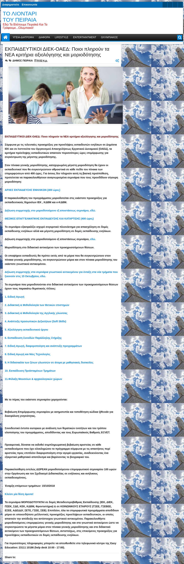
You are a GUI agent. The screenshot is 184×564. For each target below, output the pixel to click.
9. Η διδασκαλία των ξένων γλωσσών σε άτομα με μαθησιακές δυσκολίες (49, 362)
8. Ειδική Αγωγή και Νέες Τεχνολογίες (27, 354)
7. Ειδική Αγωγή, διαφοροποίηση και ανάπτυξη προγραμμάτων (43, 345)
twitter (165, 5)
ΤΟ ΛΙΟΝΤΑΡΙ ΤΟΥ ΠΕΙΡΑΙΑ (20, 16)
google (175, 5)
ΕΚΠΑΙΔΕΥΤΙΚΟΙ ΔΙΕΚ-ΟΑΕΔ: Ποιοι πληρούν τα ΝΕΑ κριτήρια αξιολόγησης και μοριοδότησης (57, 51)
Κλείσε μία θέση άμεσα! (19, 494)
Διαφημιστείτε (10, 4)
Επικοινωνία (29, 4)
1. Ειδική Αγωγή (14, 296)
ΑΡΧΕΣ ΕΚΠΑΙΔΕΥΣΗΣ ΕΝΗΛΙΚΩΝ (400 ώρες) (32, 189)
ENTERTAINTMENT (84, 37)
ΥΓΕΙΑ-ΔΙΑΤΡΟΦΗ (23, 37)
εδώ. (93, 239)
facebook (170, 5)
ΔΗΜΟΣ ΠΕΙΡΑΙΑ (22, 60)
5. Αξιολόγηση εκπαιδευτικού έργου (26, 329)
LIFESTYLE (61, 37)
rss (180, 5)
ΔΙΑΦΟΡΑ (44, 37)
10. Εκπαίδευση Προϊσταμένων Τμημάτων (30, 370)
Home (5, 37)
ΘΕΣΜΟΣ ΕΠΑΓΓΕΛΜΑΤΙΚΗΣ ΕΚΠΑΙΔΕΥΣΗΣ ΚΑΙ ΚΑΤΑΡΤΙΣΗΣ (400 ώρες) (49, 218)
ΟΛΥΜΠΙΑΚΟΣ (109, 37)
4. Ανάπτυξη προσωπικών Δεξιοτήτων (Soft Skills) (35, 321)
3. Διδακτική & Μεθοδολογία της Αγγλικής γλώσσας (36, 313)
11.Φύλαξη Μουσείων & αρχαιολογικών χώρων (33, 379)
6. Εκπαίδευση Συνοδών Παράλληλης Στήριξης (33, 337)
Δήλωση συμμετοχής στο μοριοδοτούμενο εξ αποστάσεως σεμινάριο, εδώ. (50, 210)
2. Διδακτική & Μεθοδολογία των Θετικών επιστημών (37, 305)
